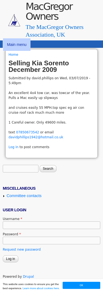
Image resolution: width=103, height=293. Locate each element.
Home (13, 55)
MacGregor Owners (49, 11)
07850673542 (27, 132)
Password (12, 234)
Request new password (22, 249)
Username (12, 219)
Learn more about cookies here (41, 288)
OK (81, 285)
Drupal (28, 277)
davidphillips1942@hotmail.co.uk (36, 137)
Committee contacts (24, 196)
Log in (13, 147)
